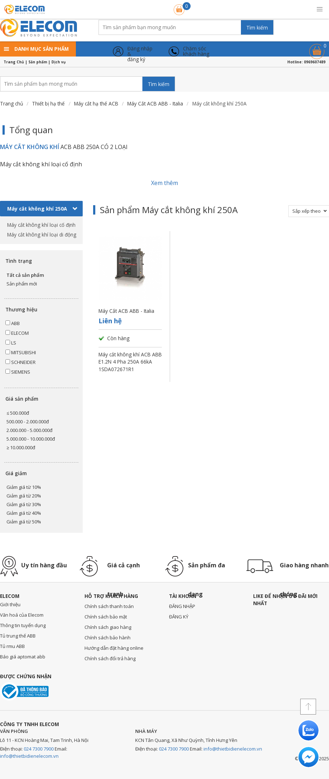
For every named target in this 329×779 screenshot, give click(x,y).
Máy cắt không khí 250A (42, 208)
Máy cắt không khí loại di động (41, 234)
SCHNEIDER (20, 362)
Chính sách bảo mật (105, 616)
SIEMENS (17, 372)
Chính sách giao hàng (107, 627)
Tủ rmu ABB (12, 646)
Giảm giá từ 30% (23, 504)
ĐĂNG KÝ (178, 616)
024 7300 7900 (39, 749)
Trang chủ (11, 103)
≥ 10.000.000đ (20, 447)
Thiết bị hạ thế (48, 103)
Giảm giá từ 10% (23, 487)
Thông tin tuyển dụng (23, 625)
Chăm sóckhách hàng (196, 51)
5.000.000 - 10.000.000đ (30, 439)
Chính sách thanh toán (109, 606)
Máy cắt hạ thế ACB (96, 103)
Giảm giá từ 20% (23, 495)
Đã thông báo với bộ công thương (24, 691)
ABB (12, 323)
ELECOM (17, 333)
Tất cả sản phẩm (25, 275)
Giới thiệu (10, 604)
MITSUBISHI (20, 352)
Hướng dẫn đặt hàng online (113, 648)
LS (10, 343)
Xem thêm (164, 183)
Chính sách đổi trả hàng (110, 658)
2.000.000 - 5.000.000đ (29, 430)
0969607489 (314, 61)
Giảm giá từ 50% (23, 521)
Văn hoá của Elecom (22, 615)
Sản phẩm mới (21, 283)
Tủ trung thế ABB (18, 635)
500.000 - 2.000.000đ (27, 421)
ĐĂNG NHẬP (182, 606)
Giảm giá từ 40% (23, 513)
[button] (319, 9)
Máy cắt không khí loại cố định (41, 224)
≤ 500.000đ (17, 413)
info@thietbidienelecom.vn (29, 756)
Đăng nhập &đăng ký (139, 51)
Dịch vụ (58, 61)
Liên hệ (110, 320)
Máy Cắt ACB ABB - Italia (155, 103)
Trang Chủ (14, 61)
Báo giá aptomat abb (22, 656)
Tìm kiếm (257, 27)
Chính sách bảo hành (107, 637)
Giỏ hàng (316, 48)
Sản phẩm (37, 61)
